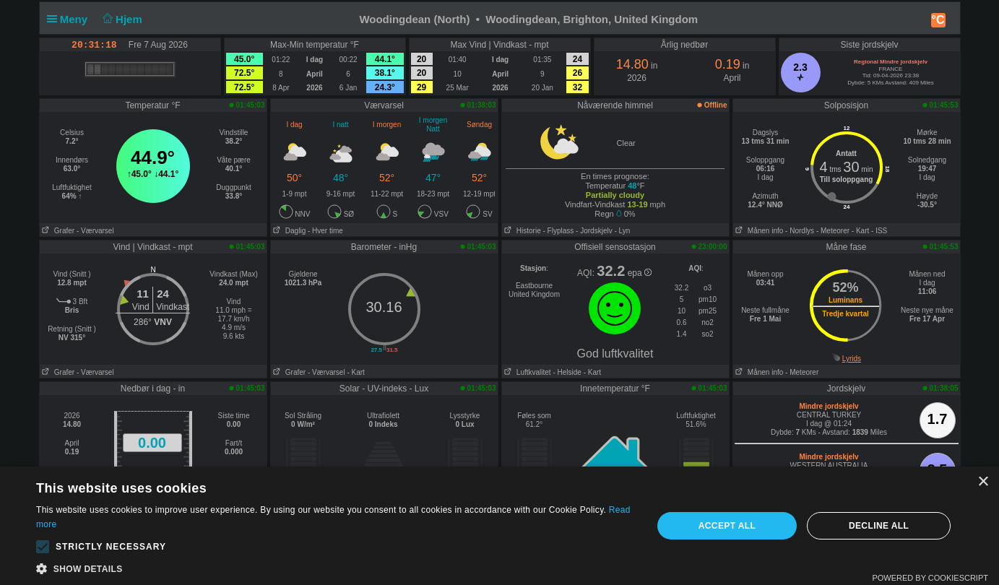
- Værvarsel (95, 231)
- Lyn (622, 231)
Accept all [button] (727, 526)
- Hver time (325, 231)
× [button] (982, 482)
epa (640, 273)
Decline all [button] (879, 526)
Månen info (758, 231)
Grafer (57, 231)
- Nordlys (799, 231)
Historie (521, 231)
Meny (70, 19)
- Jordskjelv (594, 231)
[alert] (499, 526)
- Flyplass (558, 231)
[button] (42, 546)
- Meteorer (832, 231)
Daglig (288, 231)
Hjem (120, 19)
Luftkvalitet (526, 372)
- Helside (567, 372)
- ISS (879, 231)
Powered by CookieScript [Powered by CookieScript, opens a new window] (930, 577)
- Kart (860, 231)
